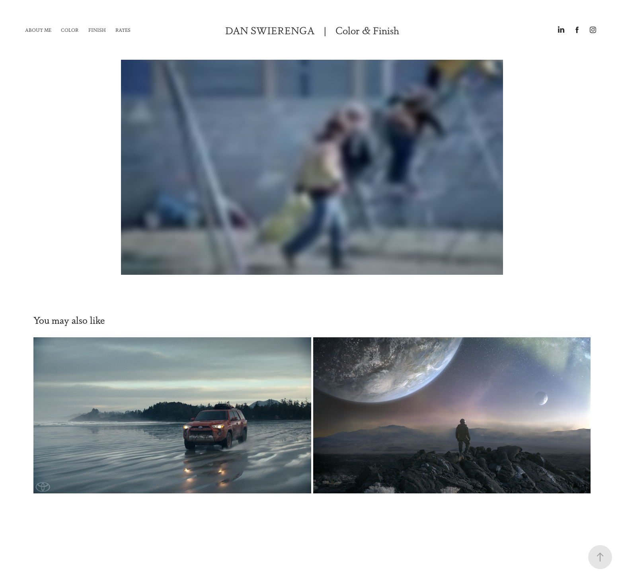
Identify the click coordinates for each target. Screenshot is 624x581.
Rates (123, 29)
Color (69, 29)
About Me (38, 29)
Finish (97, 29)
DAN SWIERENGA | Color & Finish (312, 30)
